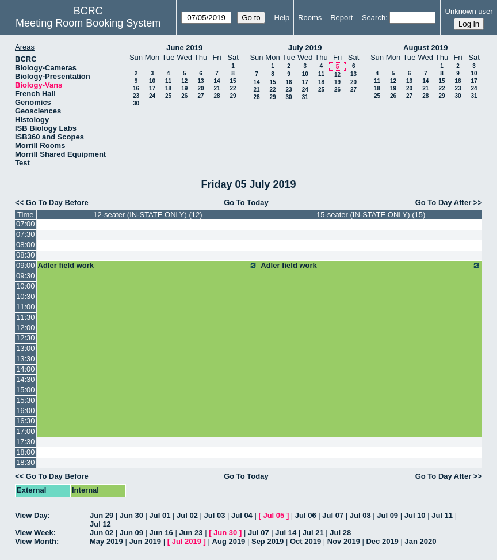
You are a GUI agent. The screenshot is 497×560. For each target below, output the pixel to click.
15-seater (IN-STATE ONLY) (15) (370, 214)
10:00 (25, 286)
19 (184, 88)
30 (136, 103)
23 (136, 96)
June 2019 (184, 47)
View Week (34, 532)
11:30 (25, 317)
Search (373, 17)
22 (233, 88)
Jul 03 (214, 515)
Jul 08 (360, 515)
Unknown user (469, 11)
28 (216, 96)
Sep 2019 (267, 541)
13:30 (25, 358)
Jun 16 (161, 532)
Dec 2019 (382, 541)
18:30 (25, 462)
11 (168, 81)
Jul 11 (442, 515)
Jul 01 (160, 515)
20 (200, 88)
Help (282, 17)
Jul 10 (415, 515)
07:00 (25, 224)
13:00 (25, 348)
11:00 (25, 306)
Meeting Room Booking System (88, 23)
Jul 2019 (186, 541)
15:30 (25, 400)
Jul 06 (305, 515)
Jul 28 (340, 532)
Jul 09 (387, 515)
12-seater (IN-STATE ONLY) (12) (147, 214)
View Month (35, 541)
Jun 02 (101, 532)
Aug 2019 (229, 541)
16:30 (25, 421)
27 (200, 96)
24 (152, 96)
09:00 (25, 265)
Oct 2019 (305, 541)
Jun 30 (131, 515)
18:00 (25, 452)
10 (152, 81)
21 (216, 88)
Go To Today (246, 202)
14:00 (25, 369)
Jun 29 (101, 515)
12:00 (25, 327)
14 (216, 81)
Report (341, 17)
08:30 (25, 255)
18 (168, 88)
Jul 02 (187, 515)
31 (305, 97)
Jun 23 (190, 532)
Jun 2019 (145, 541)
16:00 (25, 410)
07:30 (25, 234)
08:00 (25, 244)
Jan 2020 (420, 541)
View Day (31, 515)
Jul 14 (285, 532)
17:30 (25, 441)
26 (184, 96)
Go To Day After (443, 202)
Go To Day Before (57, 202)
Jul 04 (242, 515)
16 (136, 88)
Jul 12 (100, 524)
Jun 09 (131, 532)
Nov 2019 (343, 541)
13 (200, 81)
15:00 (25, 389)
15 (233, 81)
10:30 (25, 296)
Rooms (310, 17)
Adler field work (148, 265)
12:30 (25, 338)
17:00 (25, 431)
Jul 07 (332, 515)
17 (152, 88)
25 (168, 96)
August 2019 (425, 47)
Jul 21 (313, 532)
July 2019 (305, 47)
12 (184, 81)
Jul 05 (273, 515)
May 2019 (106, 541)
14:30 (25, 379)
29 (233, 96)
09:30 (25, 275)
